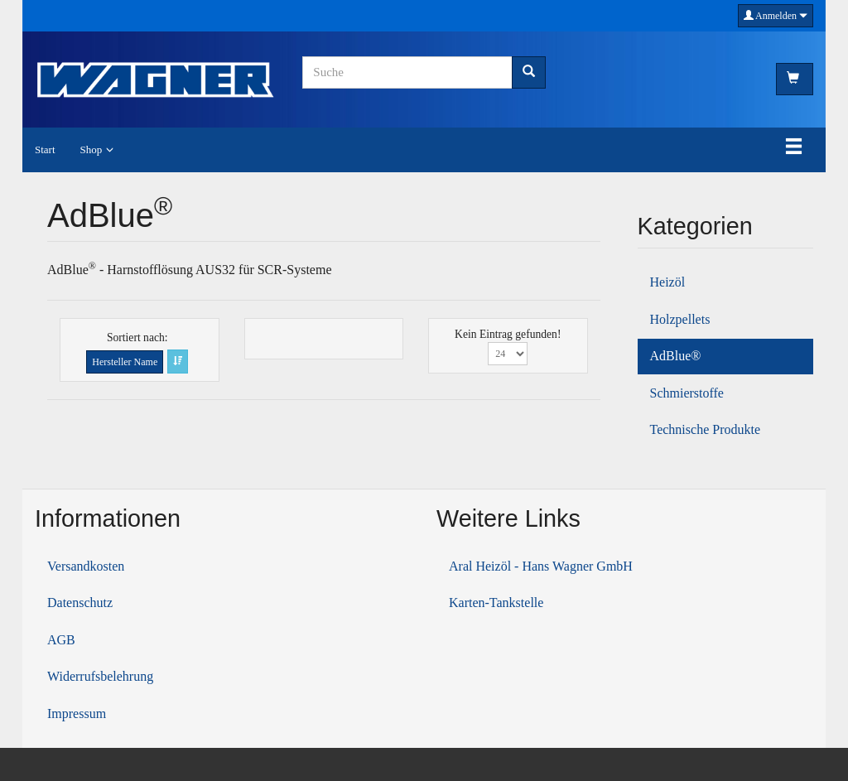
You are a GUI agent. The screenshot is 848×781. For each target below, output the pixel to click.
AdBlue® (675, 356)
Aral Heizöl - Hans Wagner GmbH (541, 566)
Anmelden (775, 16)
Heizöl (668, 282)
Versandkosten (85, 566)
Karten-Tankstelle (496, 602)
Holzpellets (680, 319)
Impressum (76, 713)
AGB (61, 640)
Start (45, 149)
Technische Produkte (705, 429)
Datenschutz (80, 602)
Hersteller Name (124, 362)
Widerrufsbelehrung (100, 676)
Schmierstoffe (687, 393)
